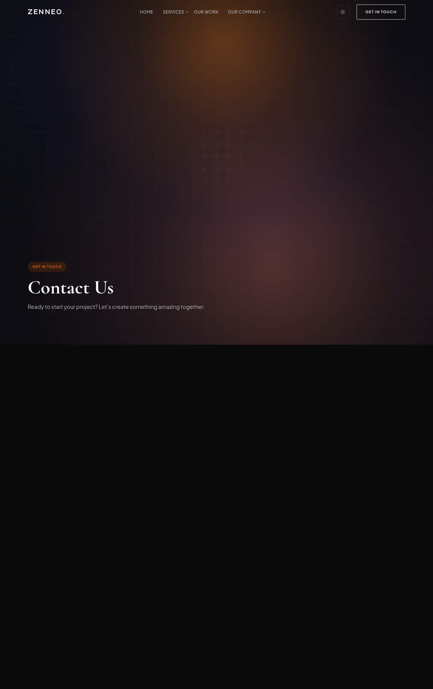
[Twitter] (81, 500)
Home (146, 11)
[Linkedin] (65, 500)
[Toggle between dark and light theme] (342, 12)
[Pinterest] (96, 500)
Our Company (244, 11)
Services (173, 11)
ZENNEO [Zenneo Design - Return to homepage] (46, 12)
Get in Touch (381, 11)
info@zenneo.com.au (71, 435)
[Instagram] (50, 500)
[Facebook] (34, 500)
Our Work (206, 11)
